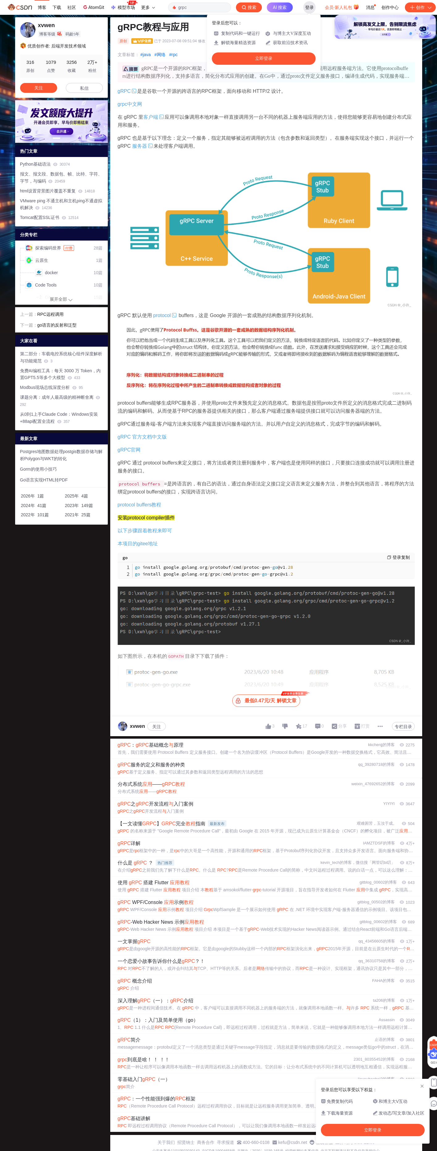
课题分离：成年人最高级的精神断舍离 (60, 401)
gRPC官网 (129, 449)
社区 (71, 7)
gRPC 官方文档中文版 (142, 436)
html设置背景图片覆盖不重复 (57, 190)
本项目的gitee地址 (138, 543)
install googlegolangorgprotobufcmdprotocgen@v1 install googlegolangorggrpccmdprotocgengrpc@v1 (214, 570)
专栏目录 (403, 726)
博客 (42, 7)
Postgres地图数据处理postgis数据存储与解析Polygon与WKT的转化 (61, 455)
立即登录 (263, 58)
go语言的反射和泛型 (57, 325)
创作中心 (390, 7)
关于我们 (166, 1142)
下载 (57, 7)
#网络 (160, 54)
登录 (309, 7)
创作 (420, 7)
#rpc (173, 54)
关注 (156, 726)
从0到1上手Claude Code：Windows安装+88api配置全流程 (59, 418)
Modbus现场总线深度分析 (51, 387)
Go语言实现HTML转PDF (44, 479)
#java (146, 54)
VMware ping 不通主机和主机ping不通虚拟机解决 (61, 204)
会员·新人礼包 (342, 7)
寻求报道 (225, 1142)
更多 (148, 7)
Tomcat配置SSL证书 (49, 217)
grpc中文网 (130, 104)
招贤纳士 (186, 1142)
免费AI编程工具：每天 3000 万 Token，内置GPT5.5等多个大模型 (60, 374)
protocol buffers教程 (140, 504)
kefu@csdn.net (292, 1142)
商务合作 (205, 1142)
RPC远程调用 (50, 314)
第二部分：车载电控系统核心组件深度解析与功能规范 (61, 357)
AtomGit (93, 7)
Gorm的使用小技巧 (38, 469)
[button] (56, 138)
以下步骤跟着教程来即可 (145, 530)
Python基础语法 (45, 164)
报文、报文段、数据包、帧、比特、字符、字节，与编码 (61, 177)
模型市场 (123, 5)
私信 (84, 88)
